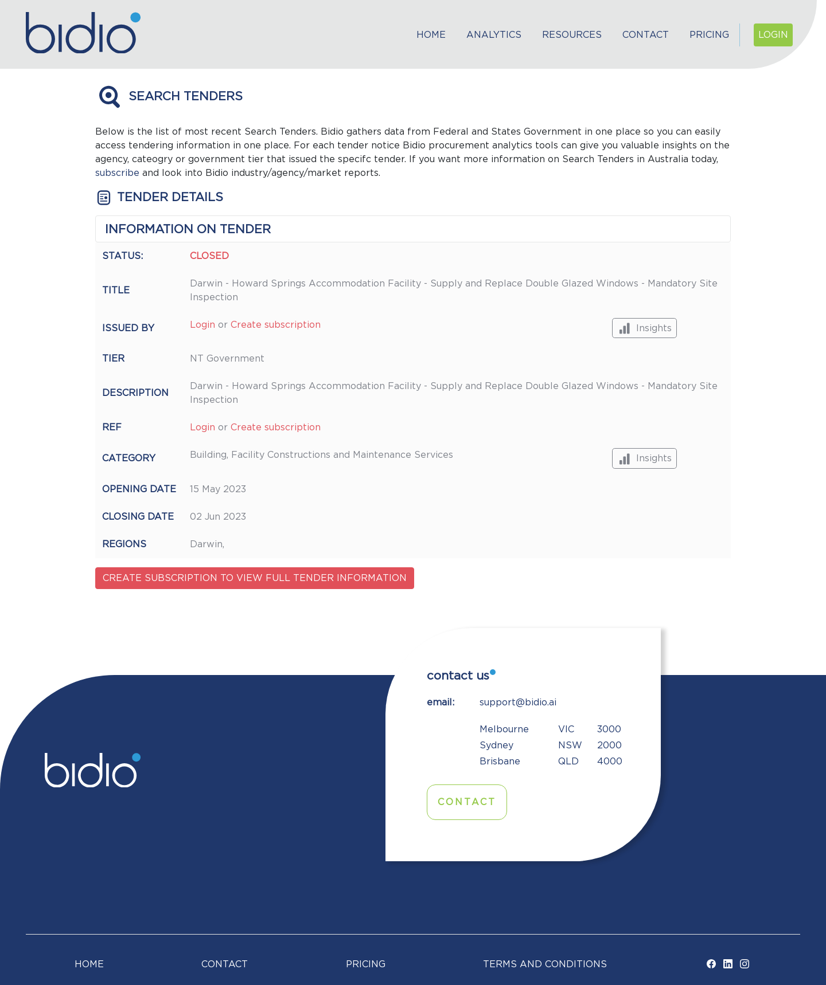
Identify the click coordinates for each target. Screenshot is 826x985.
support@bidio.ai (518, 702)
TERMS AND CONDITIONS (545, 964)
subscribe (117, 173)
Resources (572, 35)
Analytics (493, 35)
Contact (645, 35)
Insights (644, 328)
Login (773, 35)
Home (431, 35)
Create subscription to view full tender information (255, 578)
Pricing (709, 35)
